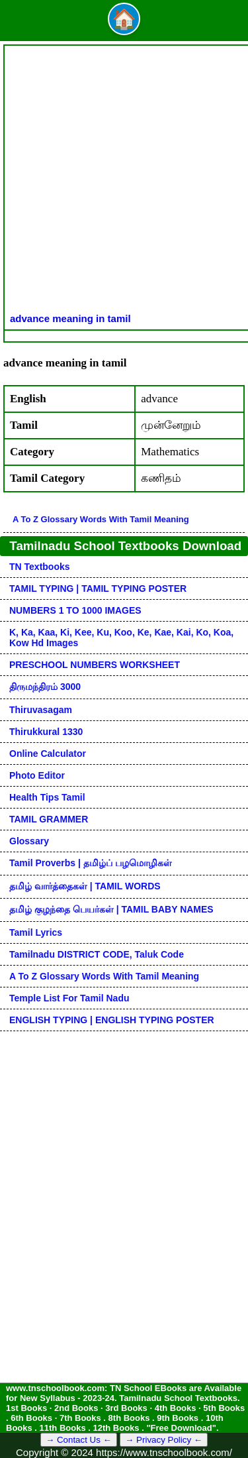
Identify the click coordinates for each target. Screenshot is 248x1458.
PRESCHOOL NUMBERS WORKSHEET (94, 664)
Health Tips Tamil (47, 797)
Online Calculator (47, 753)
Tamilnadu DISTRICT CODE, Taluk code (96, 954)
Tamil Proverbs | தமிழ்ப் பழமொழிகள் (90, 863)
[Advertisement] (124, 182)
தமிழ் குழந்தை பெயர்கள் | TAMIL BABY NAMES (111, 909)
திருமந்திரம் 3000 (45, 686)
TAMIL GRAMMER (48, 819)
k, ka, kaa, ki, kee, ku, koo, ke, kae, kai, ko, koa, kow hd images (121, 637)
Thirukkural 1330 (46, 731)
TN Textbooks (39, 566)
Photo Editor (37, 775)
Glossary (29, 841)
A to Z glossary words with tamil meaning (101, 519)
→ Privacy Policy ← (163, 1440)
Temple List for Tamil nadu (69, 998)
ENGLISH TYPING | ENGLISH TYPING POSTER (111, 1020)
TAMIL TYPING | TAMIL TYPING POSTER (97, 588)
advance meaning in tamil (70, 318)
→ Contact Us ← (79, 1440)
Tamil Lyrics (35, 932)
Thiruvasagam (40, 709)
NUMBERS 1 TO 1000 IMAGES (75, 610)
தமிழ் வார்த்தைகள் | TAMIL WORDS (85, 886)
